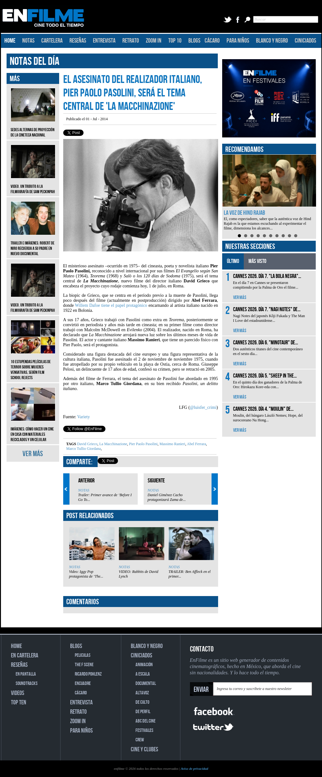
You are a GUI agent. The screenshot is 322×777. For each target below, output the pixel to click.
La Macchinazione (112, 444)
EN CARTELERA (24, 655)
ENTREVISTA (104, 40)
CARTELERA (52, 40)
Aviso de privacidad (194, 768)
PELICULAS (82, 655)
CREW (139, 740)
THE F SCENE (84, 665)
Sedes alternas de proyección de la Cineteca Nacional (33, 128)
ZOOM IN (153, 40)
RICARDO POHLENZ (88, 674)
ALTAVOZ (142, 693)
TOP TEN (18, 702)
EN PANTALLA (26, 674)
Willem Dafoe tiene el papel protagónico (111, 305)
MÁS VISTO (257, 261)
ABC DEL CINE (145, 721)
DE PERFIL (142, 712)
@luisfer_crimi (203, 407)
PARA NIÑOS (238, 40)
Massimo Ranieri (172, 444)
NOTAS (28, 40)
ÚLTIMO (233, 261)
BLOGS (194, 40)
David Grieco (87, 444)
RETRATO (130, 40)
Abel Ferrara (196, 444)
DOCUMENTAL (145, 684)
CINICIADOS (305, 40)
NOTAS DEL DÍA (34, 61)
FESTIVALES (144, 730)
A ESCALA (142, 674)
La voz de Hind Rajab (244, 213)
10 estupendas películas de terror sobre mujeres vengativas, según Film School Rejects (33, 365)
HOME (9, 40)
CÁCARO (212, 40)
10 (295, 235)
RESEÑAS (77, 40)
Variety (83, 416)
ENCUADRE (83, 684)
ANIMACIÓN (144, 665)
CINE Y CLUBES (144, 749)
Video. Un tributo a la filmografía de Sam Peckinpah (33, 184)
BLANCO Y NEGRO (272, 40)
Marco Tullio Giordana (83, 448)
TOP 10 (174, 40)
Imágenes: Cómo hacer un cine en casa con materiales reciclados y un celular (33, 429)
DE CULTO (142, 702)
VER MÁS (33, 453)
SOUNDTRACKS (27, 684)
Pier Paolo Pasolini (142, 444)
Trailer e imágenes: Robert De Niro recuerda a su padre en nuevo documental (33, 243)
